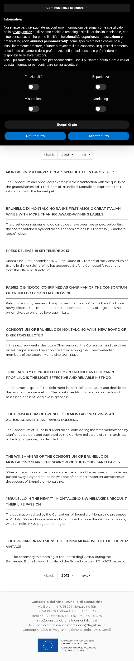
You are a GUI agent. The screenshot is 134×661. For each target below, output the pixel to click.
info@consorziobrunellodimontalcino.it (67, 620)
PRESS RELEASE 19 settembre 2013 (37, 251)
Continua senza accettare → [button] (66, 8)
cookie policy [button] (112, 41)
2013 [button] (65, 155)
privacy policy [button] (22, 32)
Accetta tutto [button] (98, 136)
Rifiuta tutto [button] (35, 136)
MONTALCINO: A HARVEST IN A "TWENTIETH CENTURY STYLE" (60, 172)
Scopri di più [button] (67, 124)
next (85, 155)
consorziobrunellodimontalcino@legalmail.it (70, 625)
